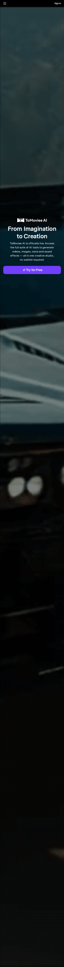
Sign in (57, 3)
